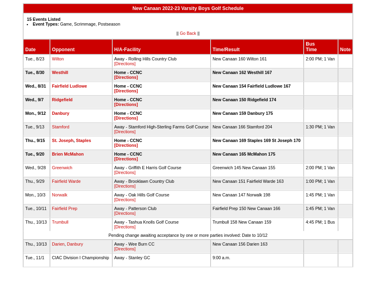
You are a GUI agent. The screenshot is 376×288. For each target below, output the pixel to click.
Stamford (60, 126)
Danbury (60, 113)
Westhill (60, 72)
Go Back (188, 33)
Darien (58, 244)
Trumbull (60, 222)
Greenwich (62, 167)
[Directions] (124, 63)
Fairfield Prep (64, 208)
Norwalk (60, 194)
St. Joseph (63, 140)
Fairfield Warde (66, 181)
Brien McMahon (68, 154)
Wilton (58, 58)
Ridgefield (62, 99)
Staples (83, 140)
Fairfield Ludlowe (69, 86)
